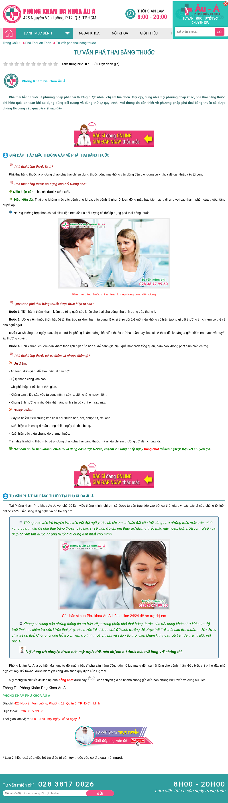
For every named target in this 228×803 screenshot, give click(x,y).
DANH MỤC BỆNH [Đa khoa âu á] (28, 33)
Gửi (100, 793)
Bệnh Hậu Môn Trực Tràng (14, 787)
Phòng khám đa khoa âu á (44, 81)
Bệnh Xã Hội (9, 793)
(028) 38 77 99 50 (30, 711)
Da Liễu (5, 797)
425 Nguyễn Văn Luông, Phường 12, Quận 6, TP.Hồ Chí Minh (57, 703)
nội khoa (120, 33)
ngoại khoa (89, 33)
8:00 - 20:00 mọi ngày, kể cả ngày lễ (55, 719)
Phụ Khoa (7, 801)
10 (55, 64)
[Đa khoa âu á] (64, 13)
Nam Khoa (7, 781)
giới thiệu (149, 33)
